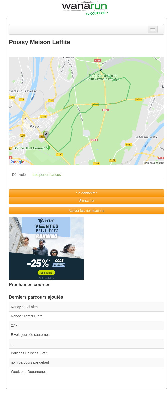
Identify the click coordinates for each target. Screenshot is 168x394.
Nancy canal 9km (24, 307)
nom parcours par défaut (30, 362)
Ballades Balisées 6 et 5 (29, 353)
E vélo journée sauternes (30, 335)
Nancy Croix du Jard (27, 316)
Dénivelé (19, 175)
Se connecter (86, 193)
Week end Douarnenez (29, 372)
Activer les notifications (86, 211)
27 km (15, 325)
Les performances (47, 175)
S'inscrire (86, 201)
